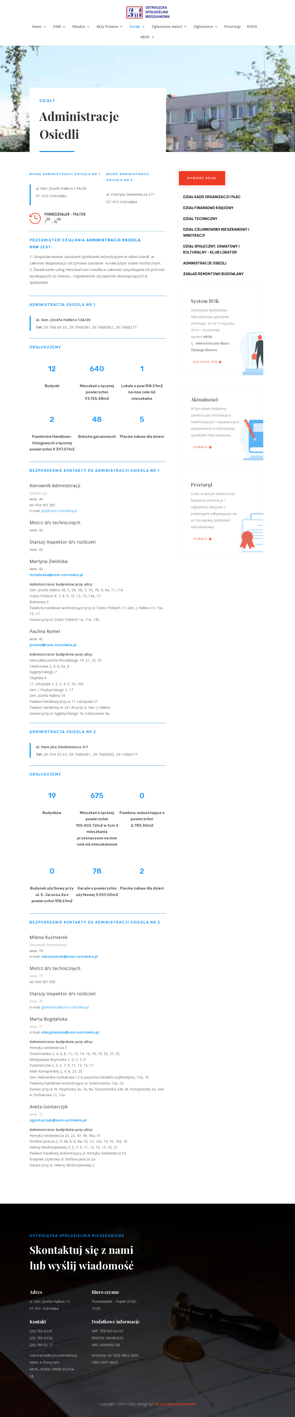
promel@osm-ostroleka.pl (53, 644)
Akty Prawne (107, 27)
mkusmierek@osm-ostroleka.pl (69, 956)
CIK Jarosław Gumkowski (175, 1404)
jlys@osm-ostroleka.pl (59, 510)
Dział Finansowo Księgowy (208, 208)
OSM (57, 27)
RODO (252, 27)
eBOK (145, 37)
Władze (78, 27)
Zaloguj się (208, 357)
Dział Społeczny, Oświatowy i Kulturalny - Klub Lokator (211, 249)
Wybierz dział (202, 178)
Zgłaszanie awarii (167, 27)
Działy (134, 27)
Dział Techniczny (200, 219)
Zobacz (204, 443)
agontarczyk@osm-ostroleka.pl (58, 1120)
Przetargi (232, 27)
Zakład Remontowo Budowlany (213, 274)
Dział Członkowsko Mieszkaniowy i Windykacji (216, 232)
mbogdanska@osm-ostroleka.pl (70, 1032)
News (37, 27)
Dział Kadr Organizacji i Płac (212, 197)
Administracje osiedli (204, 263)
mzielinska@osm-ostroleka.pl (56, 574)
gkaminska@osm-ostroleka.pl (65, 1007)
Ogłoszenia (203, 27)
